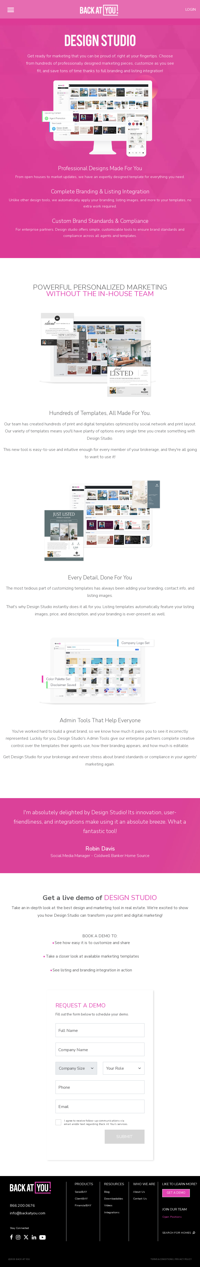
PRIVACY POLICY (183, 1259)
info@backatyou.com (27, 1213)
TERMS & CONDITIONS (162, 1259)
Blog (107, 1192)
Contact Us (140, 1199)
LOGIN (190, 9)
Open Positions (172, 1217)
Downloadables (113, 1199)
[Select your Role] (124, 1068)
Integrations (111, 1212)
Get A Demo (176, 1193)
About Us (139, 1192)
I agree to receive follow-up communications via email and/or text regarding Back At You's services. (96, 1122)
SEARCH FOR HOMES (174, 1233)
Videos (108, 1205)
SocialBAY (81, 1192)
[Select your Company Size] (76, 1068)
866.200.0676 (22, 1205)
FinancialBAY (83, 1205)
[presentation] (83, 1138)
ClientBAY (81, 1199)
